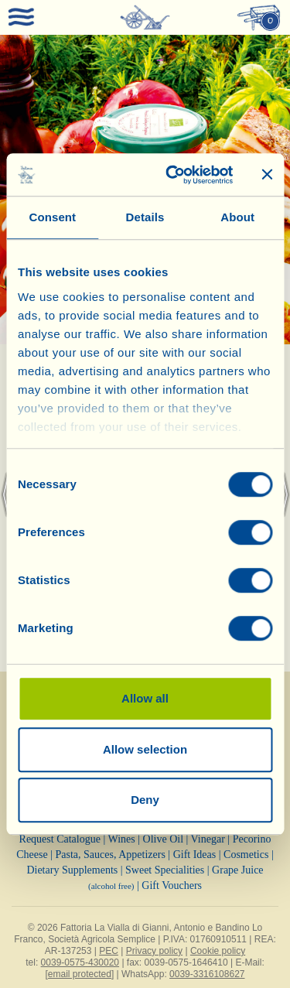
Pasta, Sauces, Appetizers (110, 854)
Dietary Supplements (72, 870)
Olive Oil (163, 839)
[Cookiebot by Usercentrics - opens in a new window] (173, 175)
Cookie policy (217, 950)
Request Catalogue (60, 839)
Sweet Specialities (164, 870)
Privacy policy (154, 950)
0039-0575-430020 (80, 962)
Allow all (145, 698)
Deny (145, 799)
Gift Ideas (195, 854)
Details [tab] (145, 217)
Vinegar (208, 839)
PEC (108, 950)
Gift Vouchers (172, 885)
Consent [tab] (52, 217)
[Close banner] (266, 174)
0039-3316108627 (206, 974)
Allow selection (145, 749)
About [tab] (237, 217)
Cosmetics (245, 854)
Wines (121, 839)
